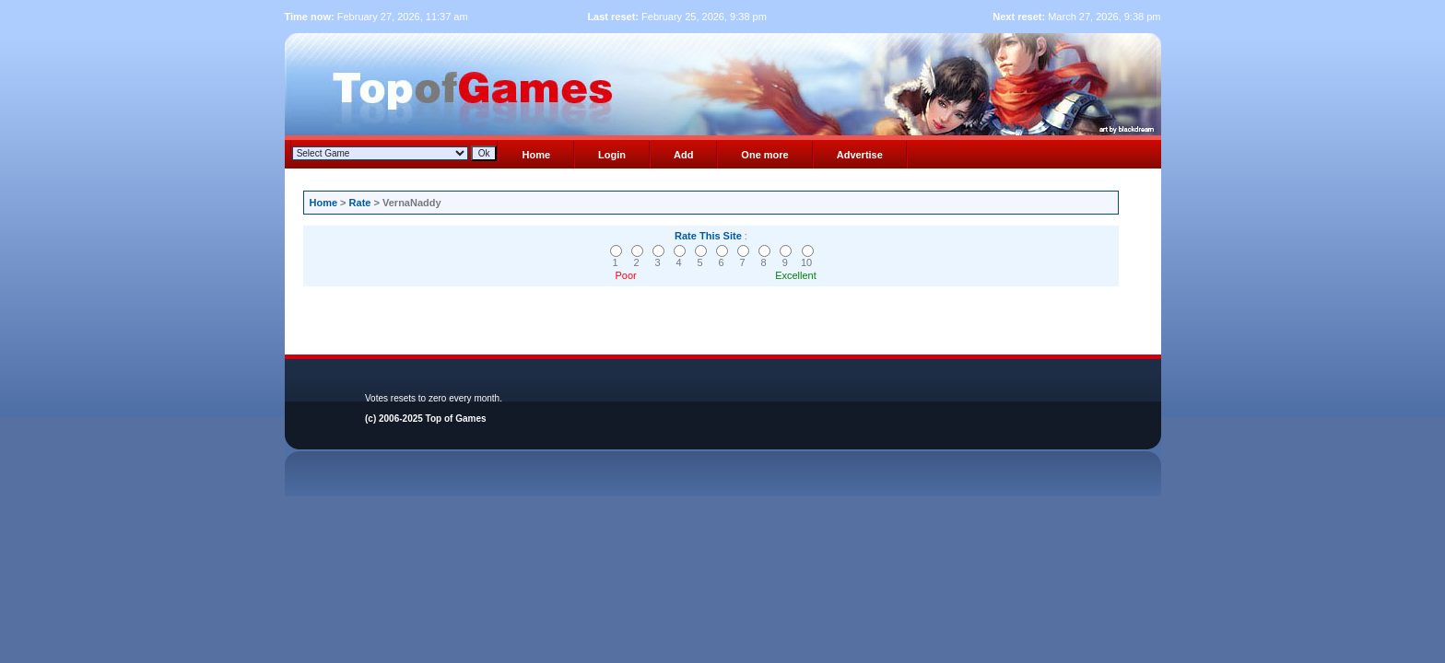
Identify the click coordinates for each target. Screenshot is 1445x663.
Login (612, 154)
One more (764, 154)
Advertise (860, 154)
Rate (360, 202)
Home (536, 154)
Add (683, 154)
